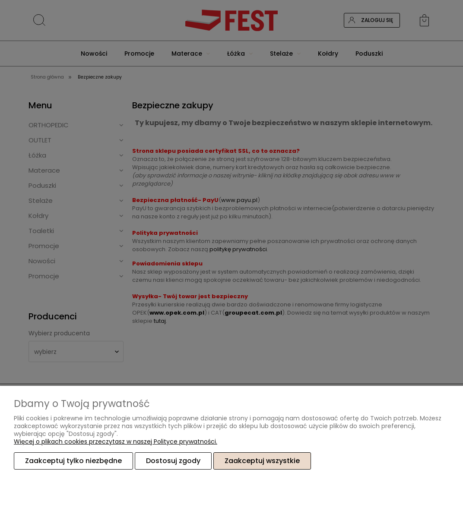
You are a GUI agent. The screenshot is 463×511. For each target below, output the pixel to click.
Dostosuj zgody (173, 461)
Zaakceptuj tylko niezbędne (73, 461)
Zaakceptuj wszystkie (262, 461)
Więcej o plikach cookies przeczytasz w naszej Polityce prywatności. (115, 441)
